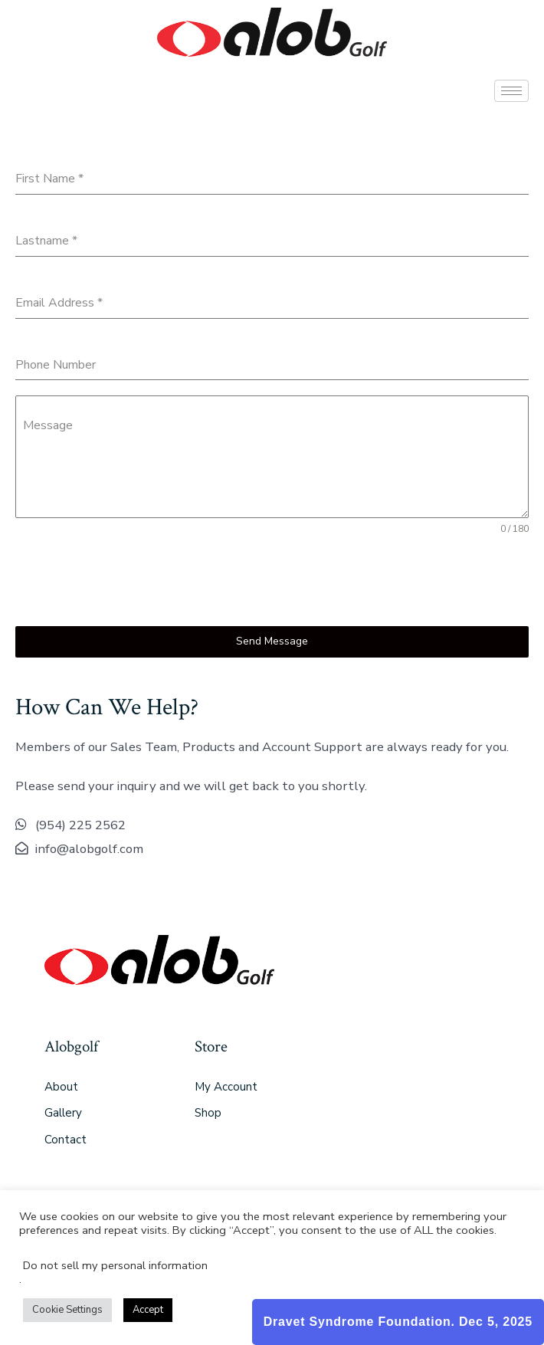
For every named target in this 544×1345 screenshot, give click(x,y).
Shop (208, 1112)
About (61, 1086)
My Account (226, 1086)
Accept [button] (148, 1310)
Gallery (63, 1112)
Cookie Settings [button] (67, 1310)
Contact (65, 1139)
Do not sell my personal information (115, 1265)
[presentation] (131, 581)
